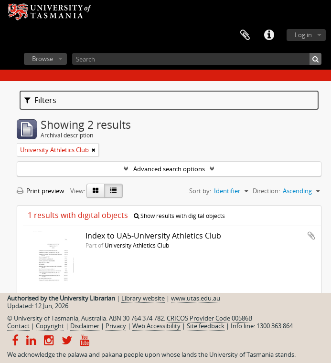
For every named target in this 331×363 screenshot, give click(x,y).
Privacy (116, 326)
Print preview (40, 191)
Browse (42, 58)
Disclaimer (84, 326)
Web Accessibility (156, 326)
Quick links (269, 35)
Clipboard (245, 35)
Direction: (266, 191)
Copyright (50, 326)
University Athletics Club (137, 245)
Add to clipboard (311, 235)
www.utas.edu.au (195, 298)
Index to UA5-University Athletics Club (153, 235)
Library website (143, 298)
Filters (40, 100)
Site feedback (205, 326)
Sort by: (200, 191)
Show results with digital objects (179, 216)
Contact (18, 326)
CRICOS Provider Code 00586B (209, 318)
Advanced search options (169, 169)
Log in (303, 35)
